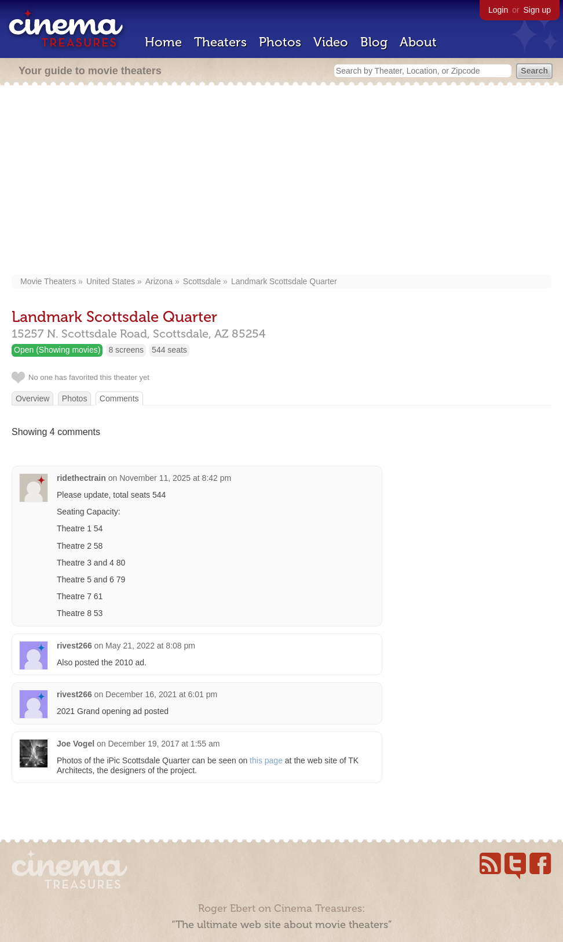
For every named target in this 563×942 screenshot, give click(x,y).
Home (163, 42)
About (418, 42)
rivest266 (74, 645)
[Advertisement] (281, 181)
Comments (119, 398)
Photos (280, 42)
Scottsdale (202, 281)
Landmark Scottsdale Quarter (284, 281)
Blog (373, 42)
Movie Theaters (48, 281)
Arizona (159, 281)
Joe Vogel (75, 743)
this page (266, 760)
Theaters (220, 42)
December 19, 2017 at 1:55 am (164, 743)
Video (330, 42)
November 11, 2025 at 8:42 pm (175, 478)
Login (498, 10)
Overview (32, 398)
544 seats (169, 349)
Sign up (537, 10)
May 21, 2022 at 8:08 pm (150, 645)
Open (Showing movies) (57, 349)
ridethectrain (81, 478)
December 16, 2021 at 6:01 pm (161, 694)
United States (110, 281)
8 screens (126, 349)
